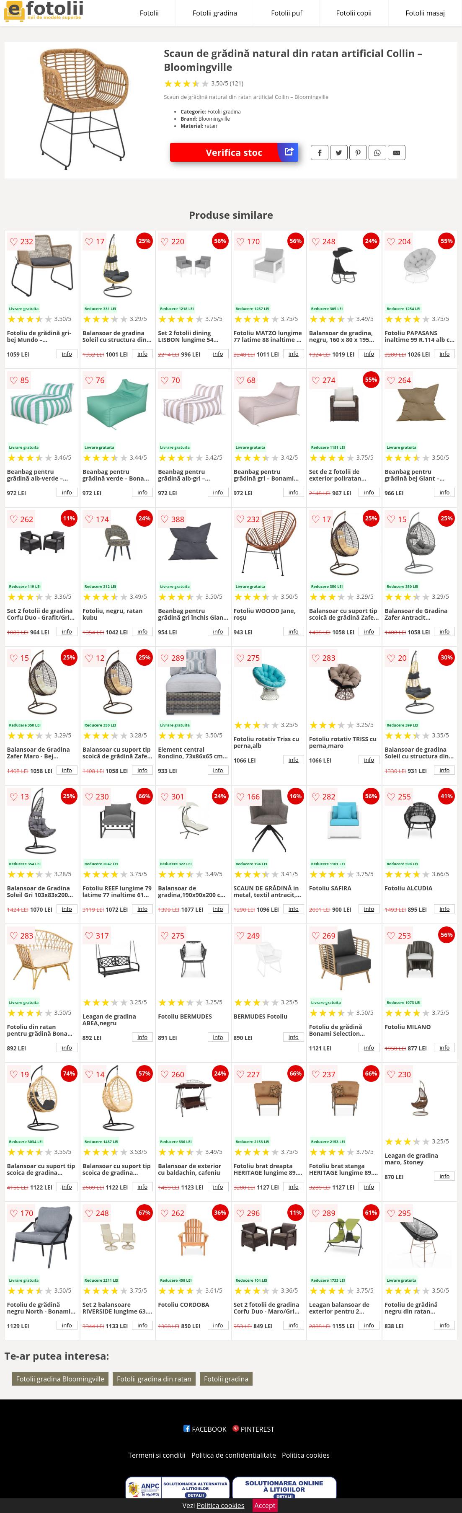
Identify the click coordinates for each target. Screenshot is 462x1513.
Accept (265, 1505)
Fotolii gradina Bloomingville (60, 1379)
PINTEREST (253, 1429)
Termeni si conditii (157, 1455)
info (67, 353)
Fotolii (149, 13)
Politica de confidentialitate (233, 1455)
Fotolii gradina (215, 13)
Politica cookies (306, 1455)
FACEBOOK (205, 1429)
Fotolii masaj (425, 13)
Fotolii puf (286, 13)
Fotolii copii (354, 13)
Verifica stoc (252, 152)
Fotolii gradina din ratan (154, 1379)
